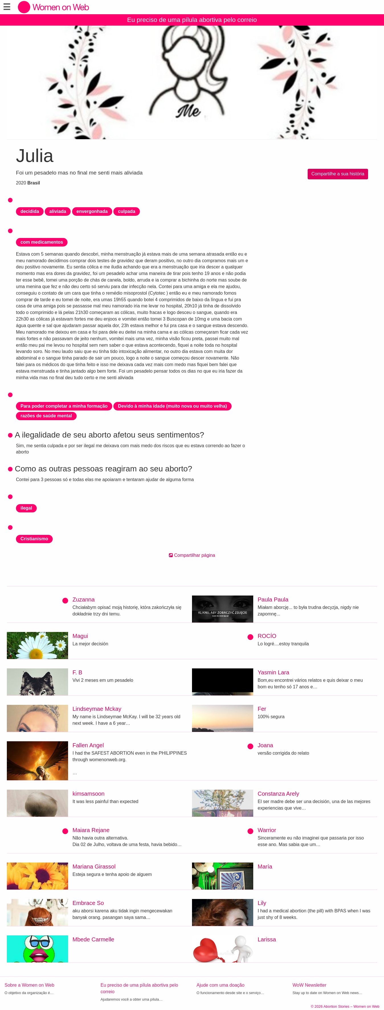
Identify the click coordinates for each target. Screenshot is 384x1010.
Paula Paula (273, 599)
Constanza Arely (278, 794)
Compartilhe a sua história (337, 173)
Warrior (267, 830)
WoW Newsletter (309, 985)
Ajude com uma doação (220, 985)
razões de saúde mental (46, 415)
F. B (77, 672)
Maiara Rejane (91, 830)
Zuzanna (84, 599)
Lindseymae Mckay (97, 709)
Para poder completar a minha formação (64, 406)
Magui (80, 636)
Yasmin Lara (273, 672)
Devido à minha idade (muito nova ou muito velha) (172, 406)
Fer (262, 709)
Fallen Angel (88, 745)
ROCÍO (267, 636)
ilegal (26, 508)
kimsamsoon (89, 794)
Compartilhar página (192, 555)
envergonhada (92, 211)
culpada (126, 211)
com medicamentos (42, 242)
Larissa (267, 939)
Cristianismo (34, 538)
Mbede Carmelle (94, 939)
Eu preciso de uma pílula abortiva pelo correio (192, 19)
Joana (265, 745)
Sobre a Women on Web (29, 985)
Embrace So (88, 903)
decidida (30, 211)
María (265, 866)
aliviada (57, 211)
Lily (262, 903)
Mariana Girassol (94, 866)
